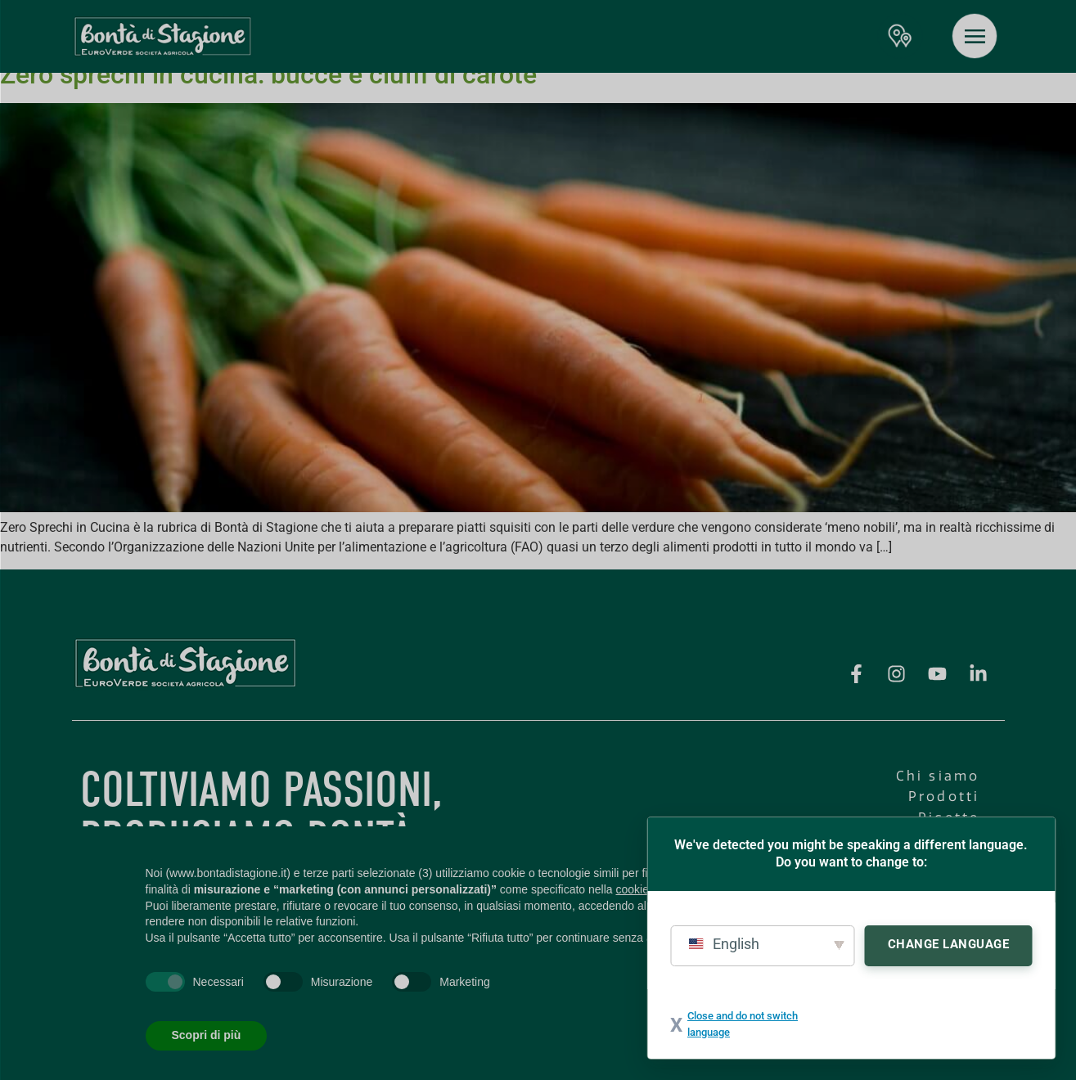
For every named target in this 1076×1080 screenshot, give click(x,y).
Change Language (949, 944)
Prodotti (944, 796)
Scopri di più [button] (206, 1035)
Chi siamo (938, 776)
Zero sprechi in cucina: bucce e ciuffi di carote (268, 74)
